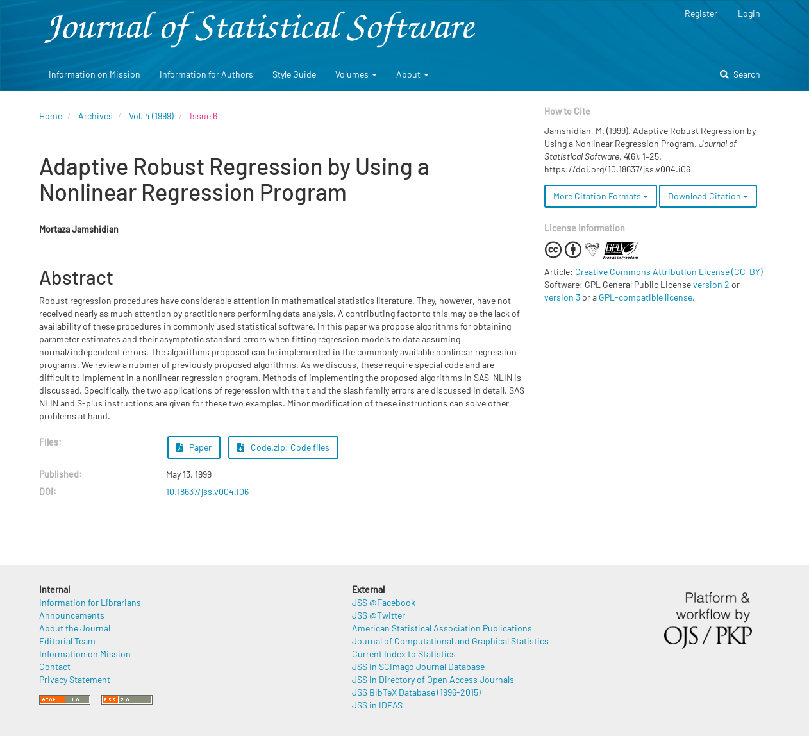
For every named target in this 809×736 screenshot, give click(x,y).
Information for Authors (206, 74)
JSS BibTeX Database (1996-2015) (416, 692)
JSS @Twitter (378, 615)
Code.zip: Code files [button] (283, 447)
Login (749, 13)
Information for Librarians (90, 602)
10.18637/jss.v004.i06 (207, 491)
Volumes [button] (356, 74)
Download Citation (708, 195)
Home (50, 115)
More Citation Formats (600, 195)
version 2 (711, 284)
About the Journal (74, 628)
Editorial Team (67, 640)
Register (701, 13)
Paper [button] (194, 447)
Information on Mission (94, 74)
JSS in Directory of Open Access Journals (433, 679)
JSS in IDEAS (377, 704)
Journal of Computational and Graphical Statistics (450, 640)
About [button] (412, 74)
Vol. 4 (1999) (151, 115)
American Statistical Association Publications (442, 628)
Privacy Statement (74, 679)
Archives (95, 115)
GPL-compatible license (645, 297)
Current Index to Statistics (404, 653)
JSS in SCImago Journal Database (418, 666)
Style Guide (294, 74)
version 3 (562, 297)
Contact (55, 666)
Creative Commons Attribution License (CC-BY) (669, 271)
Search (740, 74)
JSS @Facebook (383, 602)
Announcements (71, 615)
